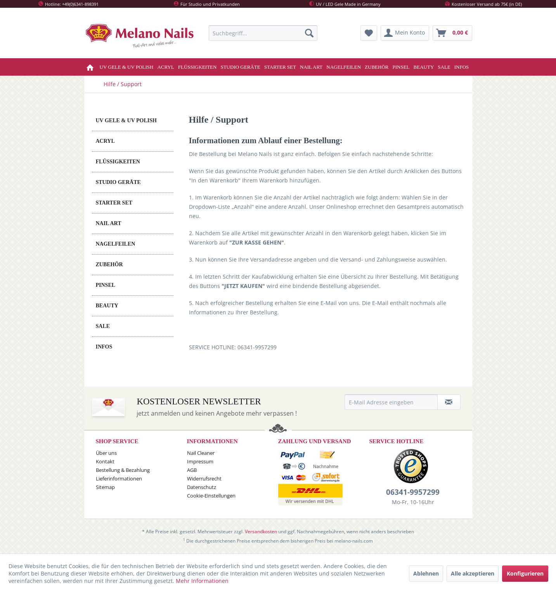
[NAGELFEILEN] (343, 67)
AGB (192, 469)
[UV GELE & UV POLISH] (127, 67)
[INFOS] (461, 67)
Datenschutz (201, 487)
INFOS (104, 347)
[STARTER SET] (280, 67)
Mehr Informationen (202, 580)
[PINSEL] (401, 67)
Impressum (200, 461)
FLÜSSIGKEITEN (118, 162)
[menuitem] (263, 33)
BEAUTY (107, 306)
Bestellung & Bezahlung (123, 469)
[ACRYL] (165, 67)
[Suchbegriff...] (263, 33)
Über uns (106, 452)
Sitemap (105, 487)
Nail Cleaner (201, 452)
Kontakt (105, 461)
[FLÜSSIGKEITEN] (197, 67)
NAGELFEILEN (115, 244)
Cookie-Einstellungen (211, 495)
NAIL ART (108, 223)
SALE (103, 326)
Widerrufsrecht (204, 478)
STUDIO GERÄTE (118, 182)
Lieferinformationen (119, 478)
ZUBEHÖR (109, 264)
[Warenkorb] (452, 33)
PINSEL (106, 285)
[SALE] (444, 67)
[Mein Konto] (405, 33)
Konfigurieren (525, 573)
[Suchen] (309, 33)
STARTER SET (114, 203)
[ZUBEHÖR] (376, 67)
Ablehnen (426, 573)
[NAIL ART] (311, 67)
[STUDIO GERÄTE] (240, 67)
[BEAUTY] (424, 67)
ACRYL (105, 141)
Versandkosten (261, 531)
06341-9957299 (413, 492)
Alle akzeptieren (472, 573)
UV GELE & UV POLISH (126, 120)
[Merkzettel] (368, 33)
